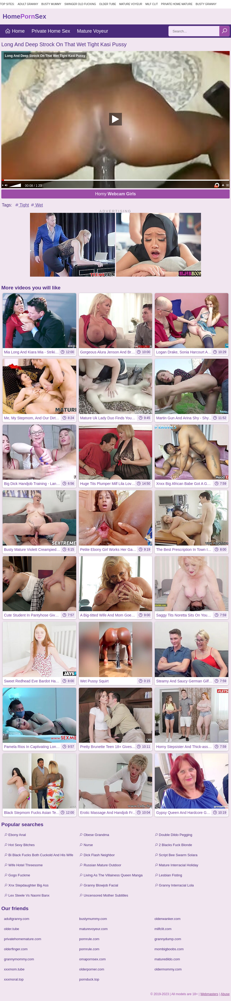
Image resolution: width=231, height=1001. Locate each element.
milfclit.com (163, 929)
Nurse (86, 845)
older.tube (11, 929)
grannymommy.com (19, 959)
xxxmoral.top (14, 979)
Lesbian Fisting (168, 875)
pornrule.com (89, 939)
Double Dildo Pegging (173, 835)
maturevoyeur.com (93, 929)
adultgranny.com (16, 919)
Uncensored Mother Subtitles (103, 895)
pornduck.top (89, 979)
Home (15, 31)
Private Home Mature (176, 4)
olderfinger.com (16, 949)
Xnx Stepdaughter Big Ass (26, 885)
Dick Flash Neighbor (97, 855)
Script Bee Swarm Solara (176, 855)
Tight (21, 205)
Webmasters (209, 994)
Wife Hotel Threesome (23, 865)
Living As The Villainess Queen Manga (111, 875)
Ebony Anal (15, 835)
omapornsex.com (92, 959)
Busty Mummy (51, 4)
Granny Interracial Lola (174, 885)
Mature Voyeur (130, 4)
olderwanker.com (168, 919)
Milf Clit (151, 4)
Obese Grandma (94, 835)
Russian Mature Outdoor (100, 865)
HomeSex (24, 16)
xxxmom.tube (14, 969)
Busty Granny (206, 4)
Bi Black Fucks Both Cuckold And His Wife (38, 855)
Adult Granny (28, 4)
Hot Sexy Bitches (19, 845)
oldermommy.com (168, 969)
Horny (115, 194)
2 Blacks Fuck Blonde (173, 845)
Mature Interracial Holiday (176, 865)
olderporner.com (91, 969)
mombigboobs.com (169, 949)
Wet (36, 205)
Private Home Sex (51, 31)
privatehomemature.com (22, 939)
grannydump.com (168, 939)
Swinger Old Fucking (80, 4)
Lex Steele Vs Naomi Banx (26, 895)
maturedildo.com (167, 959)
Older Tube (107, 4)
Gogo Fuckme (17, 875)
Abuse (225, 994)
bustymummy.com (93, 919)
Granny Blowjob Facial (98, 885)
